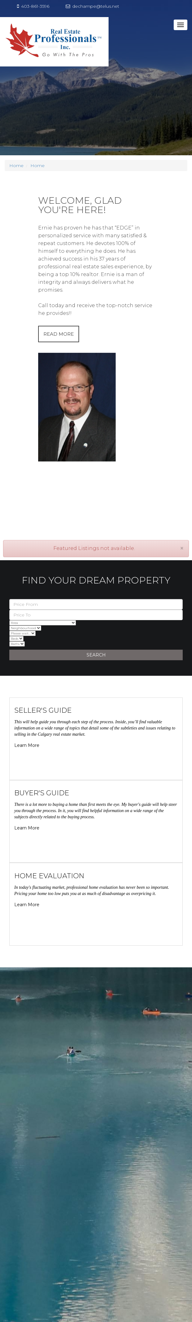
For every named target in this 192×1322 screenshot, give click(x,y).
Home (16, 165)
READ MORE (58, 334)
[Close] (182, 548)
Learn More (26, 745)
